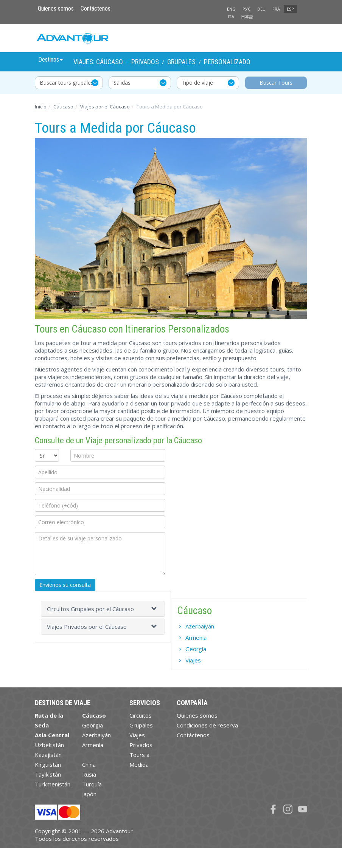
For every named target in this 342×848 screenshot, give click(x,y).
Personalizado (227, 62)
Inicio (41, 106)
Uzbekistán (49, 745)
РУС (246, 9)
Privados (145, 62)
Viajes (193, 660)
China (89, 764)
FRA (276, 9)
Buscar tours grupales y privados (71, 82)
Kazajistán (48, 754)
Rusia (89, 774)
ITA (231, 16)
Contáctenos (95, 8)
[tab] (103, 608)
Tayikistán (48, 774)
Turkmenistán (52, 784)
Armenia (196, 637)
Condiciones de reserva (207, 725)
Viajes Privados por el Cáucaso (87, 626)
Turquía (92, 784)
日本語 (247, 16)
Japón (89, 794)
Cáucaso (63, 106)
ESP (290, 9)
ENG (231, 9)
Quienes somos (56, 8)
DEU (261, 9)
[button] (155, 609)
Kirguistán (48, 764)
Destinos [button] (50, 59)
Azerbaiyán (199, 626)
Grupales (181, 62)
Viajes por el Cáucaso (105, 106)
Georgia (195, 649)
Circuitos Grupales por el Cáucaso (90, 609)
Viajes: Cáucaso (98, 62)
